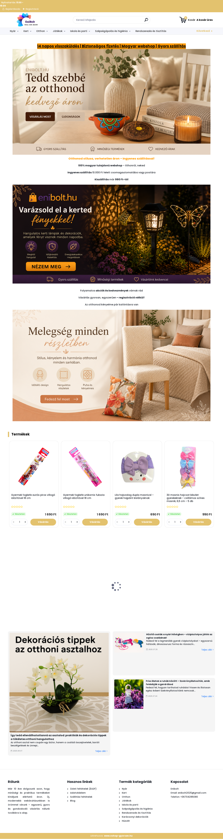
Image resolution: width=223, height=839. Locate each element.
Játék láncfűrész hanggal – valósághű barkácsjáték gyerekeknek (23, 599)
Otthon (40, 31)
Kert (26, 31)
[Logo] (27, 20)
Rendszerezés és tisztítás (151, 31)
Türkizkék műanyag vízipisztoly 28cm (125, 596)
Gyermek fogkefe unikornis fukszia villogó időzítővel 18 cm (84, 497)
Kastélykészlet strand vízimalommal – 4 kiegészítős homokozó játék (196, 599)
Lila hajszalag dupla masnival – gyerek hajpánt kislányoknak (134, 497)
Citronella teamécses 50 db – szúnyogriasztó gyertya (59, 597)
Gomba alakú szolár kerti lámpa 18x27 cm (164, 596)
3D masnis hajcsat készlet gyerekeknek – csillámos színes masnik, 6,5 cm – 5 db (186, 498)
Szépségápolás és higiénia (111, 31)
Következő (203, 31)
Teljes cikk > (101, 751)
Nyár (13, 31)
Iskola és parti (78, 31)
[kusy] (19, 522)
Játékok (57, 31)
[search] (146, 21)
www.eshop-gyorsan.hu (118, 835)
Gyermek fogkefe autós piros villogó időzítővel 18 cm (33, 497)
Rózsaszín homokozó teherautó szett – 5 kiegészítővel (92, 597)
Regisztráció (32, 9)
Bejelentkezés (13, 9)
